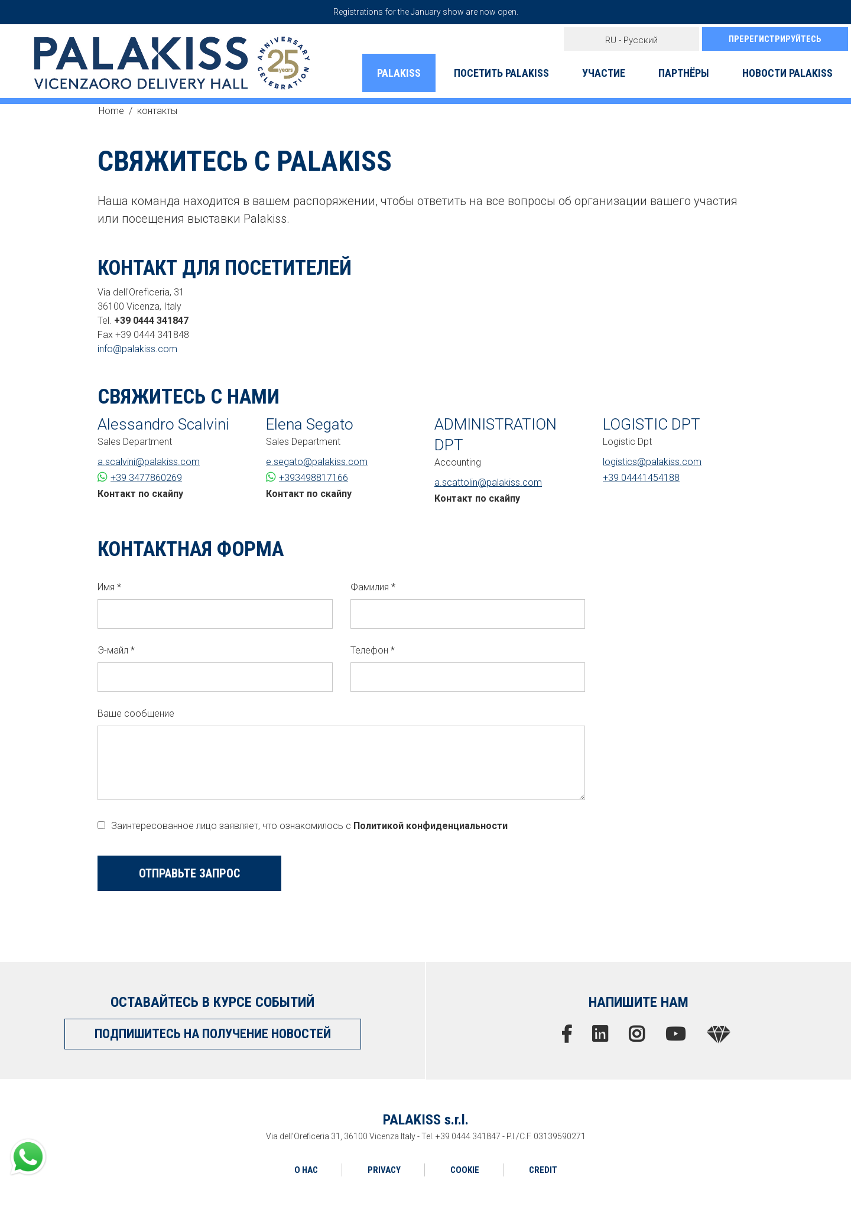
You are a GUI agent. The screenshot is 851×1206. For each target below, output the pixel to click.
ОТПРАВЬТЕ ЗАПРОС (189, 873)
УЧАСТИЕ (603, 73)
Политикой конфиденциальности (430, 825)
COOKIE (464, 1170)
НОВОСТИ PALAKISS (787, 73)
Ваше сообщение (136, 713)
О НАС (306, 1170)
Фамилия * (372, 587)
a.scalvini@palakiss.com (149, 461)
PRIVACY (384, 1170)
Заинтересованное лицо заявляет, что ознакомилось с (303, 825)
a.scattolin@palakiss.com (488, 482)
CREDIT (543, 1170)
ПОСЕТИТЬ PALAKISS (501, 73)
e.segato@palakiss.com (317, 461)
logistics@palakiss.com (652, 461)
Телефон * (372, 650)
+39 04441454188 (641, 477)
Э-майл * (116, 650)
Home (111, 110)
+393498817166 (307, 477)
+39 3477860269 (140, 477)
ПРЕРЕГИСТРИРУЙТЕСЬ (775, 39)
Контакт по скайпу (140, 493)
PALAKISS (399, 73)
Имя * (109, 587)
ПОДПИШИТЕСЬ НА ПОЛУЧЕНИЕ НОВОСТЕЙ (213, 1033)
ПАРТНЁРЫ (683, 73)
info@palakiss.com (137, 349)
